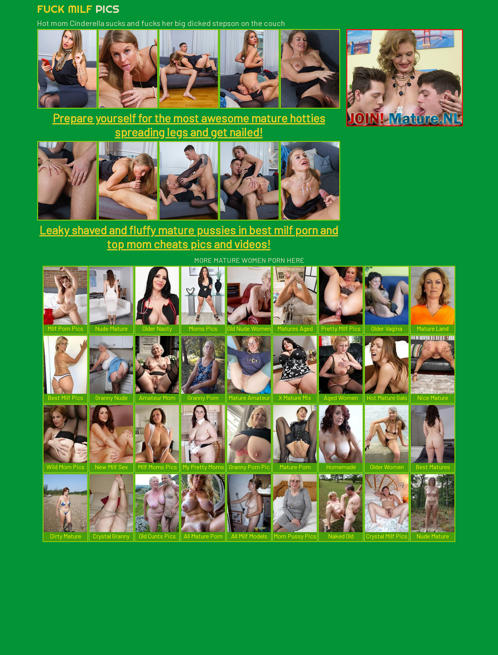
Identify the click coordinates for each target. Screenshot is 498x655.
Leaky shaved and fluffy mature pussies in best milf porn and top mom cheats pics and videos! (188, 237)
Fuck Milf (78, 9)
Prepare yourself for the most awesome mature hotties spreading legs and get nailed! (189, 125)
